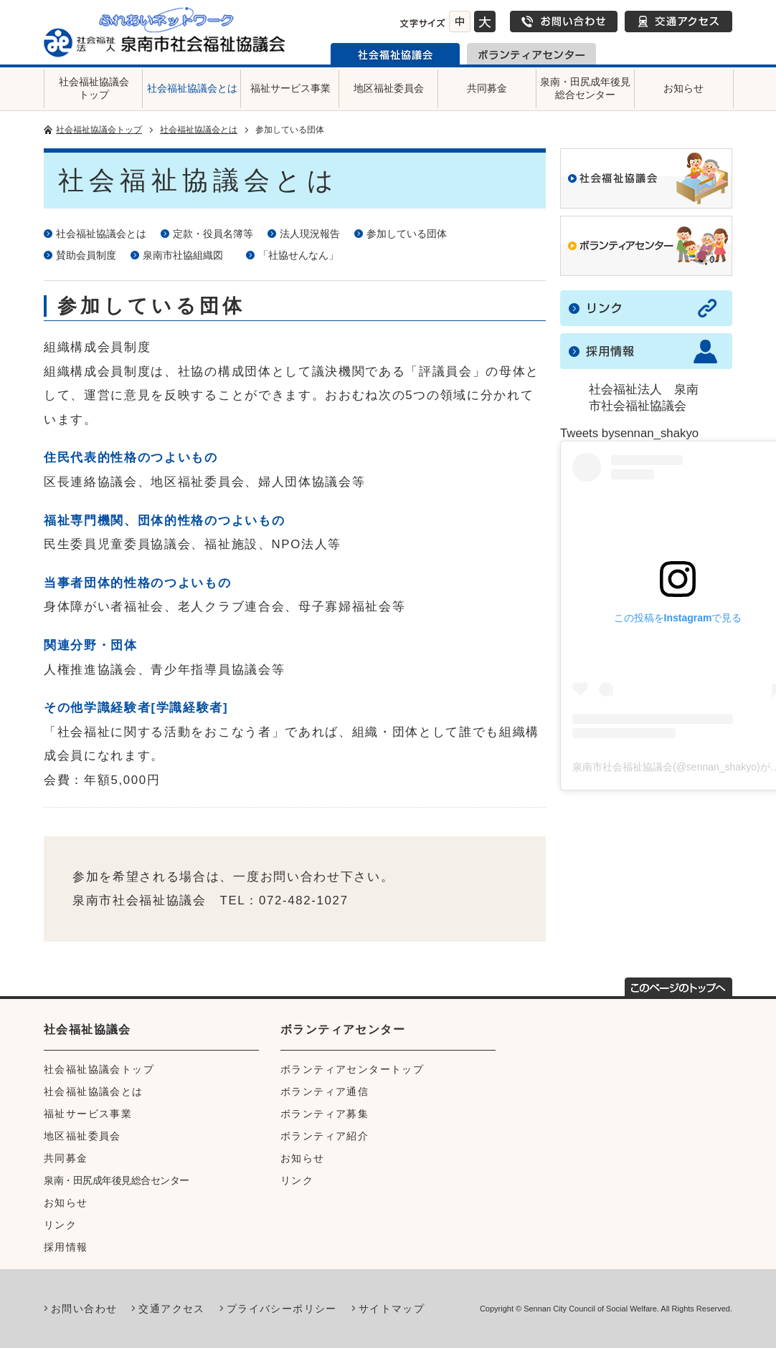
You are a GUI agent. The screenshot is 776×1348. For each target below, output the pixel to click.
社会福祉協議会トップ (94, 88)
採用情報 (66, 1247)
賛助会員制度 (86, 255)
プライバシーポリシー (282, 1308)
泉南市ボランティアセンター (531, 53)
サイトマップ (392, 1308)
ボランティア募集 (324, 1113)
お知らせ (683, 88)
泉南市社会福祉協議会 (395, 53)
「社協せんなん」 (298, 255)
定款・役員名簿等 (213, 233)
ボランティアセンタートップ (352, 1069)
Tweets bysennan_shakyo (629, 433)
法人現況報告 (310, 233)
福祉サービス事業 (290, 88)
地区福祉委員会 (389, 88)
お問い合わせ (564, 21)
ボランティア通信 (324, 1091)
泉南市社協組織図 (187, 255)
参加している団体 (406, 233)
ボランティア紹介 (324, 1136)
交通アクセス (678, 21)
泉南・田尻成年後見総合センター (585, 88)
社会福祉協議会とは (192, 88)
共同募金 (487, 88)
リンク (60, 1224)
